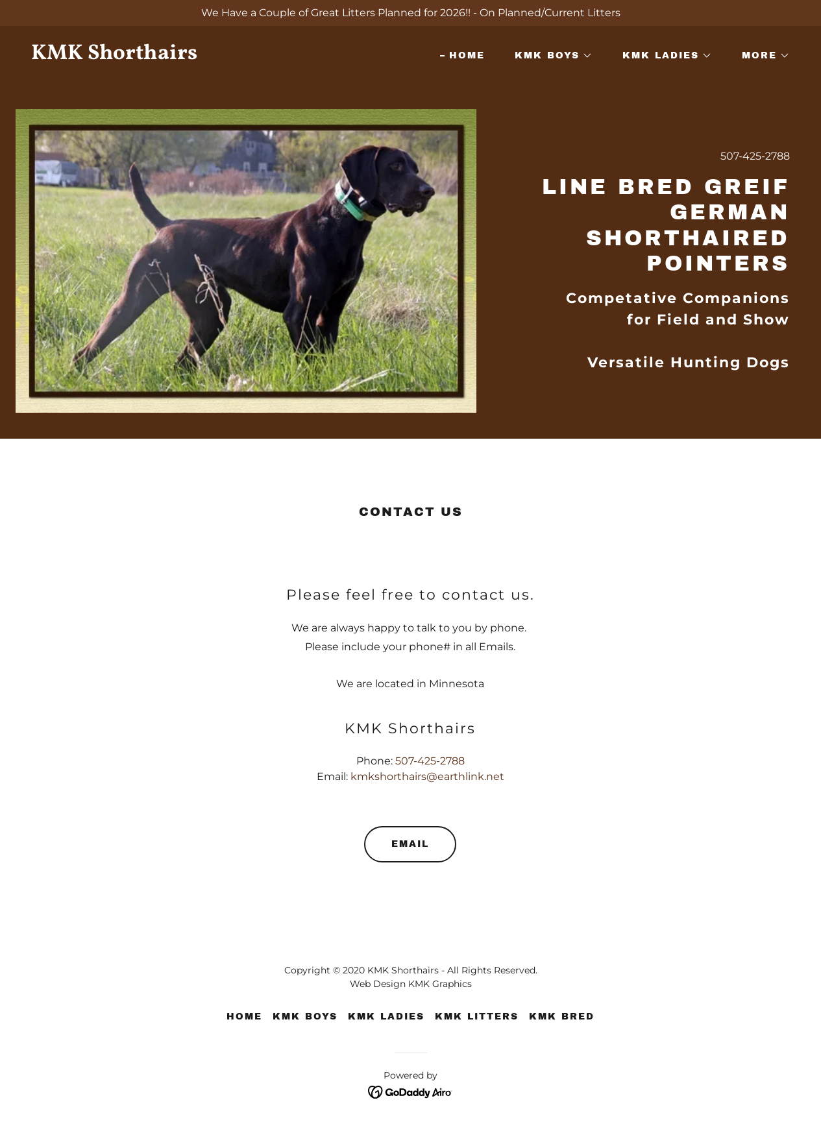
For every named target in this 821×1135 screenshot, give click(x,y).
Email (410, 844)
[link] (215, 55)
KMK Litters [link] (477, 1016)
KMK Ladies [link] (386, 1016)
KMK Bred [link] (561, 1016)
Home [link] (467, 55)
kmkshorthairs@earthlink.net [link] (427, 776)
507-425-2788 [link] (755, 156)
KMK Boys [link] (305, 1016)
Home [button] (244, 1016)
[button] (549, 56)
